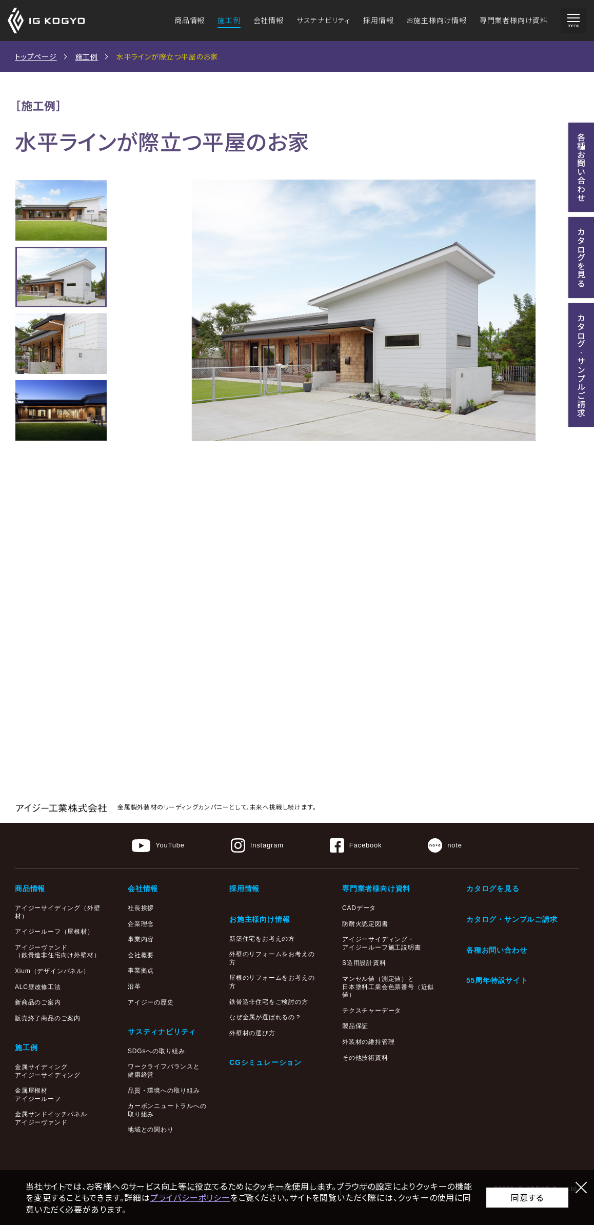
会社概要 (141, 955)
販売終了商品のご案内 (48, 1018)
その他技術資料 (365, 1057)
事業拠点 (141, 970)
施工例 (228, 20)
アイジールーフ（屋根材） (54, 931)
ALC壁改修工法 (38, 987)
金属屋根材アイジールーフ (38, 1094)
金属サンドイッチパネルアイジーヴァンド (51, 1118)
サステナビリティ (323, 20)
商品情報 (189, 20)
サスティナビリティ (162, 1032)
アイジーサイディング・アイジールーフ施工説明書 (381, 943)
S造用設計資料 (364, 962)
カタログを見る (493, 888)
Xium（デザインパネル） (52, 971)
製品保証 (355, 1026)
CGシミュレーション (265, 1062)
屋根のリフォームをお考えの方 (271, 982)
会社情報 (268, 20)
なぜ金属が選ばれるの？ (265, 1017)
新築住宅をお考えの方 (262, 938)
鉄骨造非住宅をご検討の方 (268, 1001)
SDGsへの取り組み (156, 1051)
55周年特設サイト (497, 980)
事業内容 (141, 939)
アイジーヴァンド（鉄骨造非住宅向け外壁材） (57, 951)
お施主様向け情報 (436, 20)
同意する (527, 1197)
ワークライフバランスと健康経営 (164, 1070)
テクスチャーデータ (371, 1010)
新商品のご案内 (38, 1002)
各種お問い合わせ (496, 950)
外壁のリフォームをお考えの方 (271, 958)
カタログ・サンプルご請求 (512, 919)
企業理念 (141, 923)
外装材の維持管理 (368, 1041)
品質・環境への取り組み (164, 1090)
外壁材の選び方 (252, 1033)
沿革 (134, 986)
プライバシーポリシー (190, 1197)
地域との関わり (151, 1129)
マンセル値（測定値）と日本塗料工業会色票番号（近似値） (388, 986)
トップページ (36, 56)
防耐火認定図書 (365, 923)
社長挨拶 (141, 908)
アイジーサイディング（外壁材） (57, 912)
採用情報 (378, 20)
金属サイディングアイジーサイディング (48, 1071)
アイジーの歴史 (151, 1002)
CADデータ (359, 908)
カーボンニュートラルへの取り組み (167, 1110)
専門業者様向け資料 (514, 20)
